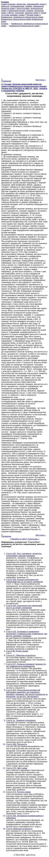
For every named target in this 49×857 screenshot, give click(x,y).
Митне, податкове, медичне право (23, 13)
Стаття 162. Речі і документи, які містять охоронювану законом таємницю (24, 555)
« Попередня (6, 80)
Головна (4, 24)
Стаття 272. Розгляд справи (18, 792)
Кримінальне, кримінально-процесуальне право (22, 17)
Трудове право (32, 15)
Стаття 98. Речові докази (17, 651)
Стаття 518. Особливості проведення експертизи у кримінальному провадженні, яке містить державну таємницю (26, 634)
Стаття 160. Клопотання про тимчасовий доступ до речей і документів (24, 607)
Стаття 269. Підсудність (16, 744)
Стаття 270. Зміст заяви (16, 768)
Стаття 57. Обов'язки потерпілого (21, 655)
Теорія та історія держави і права (23, 14)
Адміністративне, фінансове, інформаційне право (23, 4)
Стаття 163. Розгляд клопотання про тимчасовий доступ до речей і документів (24, 581)
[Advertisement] (24, 51)
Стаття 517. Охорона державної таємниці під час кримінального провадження (26, 665)
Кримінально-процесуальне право (16, 19)
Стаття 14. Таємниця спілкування (21, 720)
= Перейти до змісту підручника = (24, 539)
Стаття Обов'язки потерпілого (19, 829)
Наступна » (40, 80)
